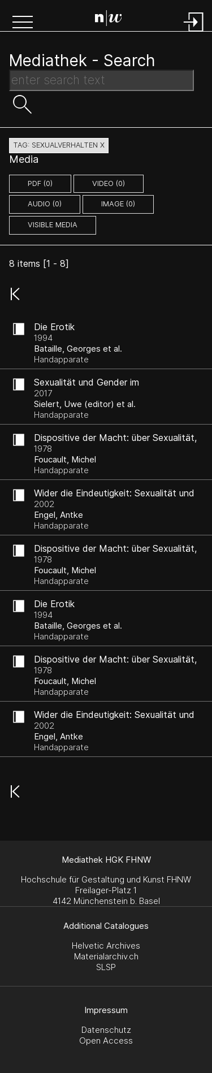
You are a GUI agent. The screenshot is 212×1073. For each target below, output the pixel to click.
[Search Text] (101, 80)
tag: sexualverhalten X (59, 145)
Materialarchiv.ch (106, 956)
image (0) (118, 204)
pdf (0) (40, 183)
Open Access (106, 1040)
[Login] (193, 32)
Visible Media (52, 224)
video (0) (108, 183)
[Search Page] (108, 20)
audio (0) (45, 204)
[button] (22, 23)
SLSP (106, 967)
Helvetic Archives (106, 945)
